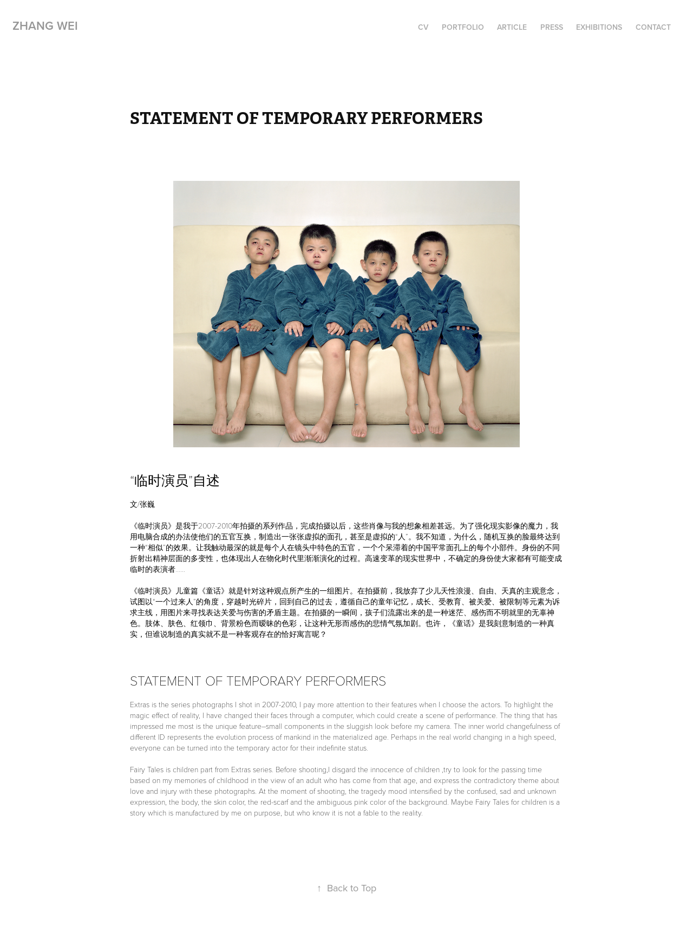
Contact (653, 27)
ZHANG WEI (45, 25)
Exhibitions (599, 27)
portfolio (463, 27)
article (512, 27)
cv (423, 27)
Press (551, 27)
